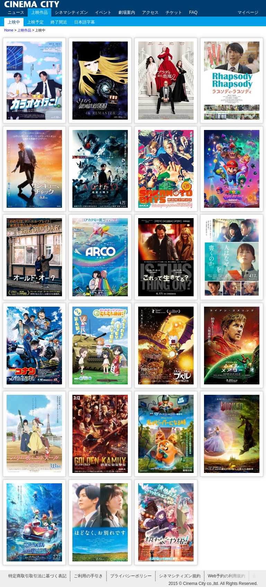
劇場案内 (126, 12)
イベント (103, 12)
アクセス (150, 12)
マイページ (248, 12)
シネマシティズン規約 (180, 576)
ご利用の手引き (88, 576)
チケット (174, 12)
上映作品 (39, 12)
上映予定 (35, 22)
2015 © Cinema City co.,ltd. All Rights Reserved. (213, 583)
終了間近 (59, 22)
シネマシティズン (71, 12)
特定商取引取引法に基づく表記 (37, 576)
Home (9, 30)
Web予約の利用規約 (226, 576)
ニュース (16, 12)
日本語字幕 (84, 22)
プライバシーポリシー (131, 576)
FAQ (193, 12)
